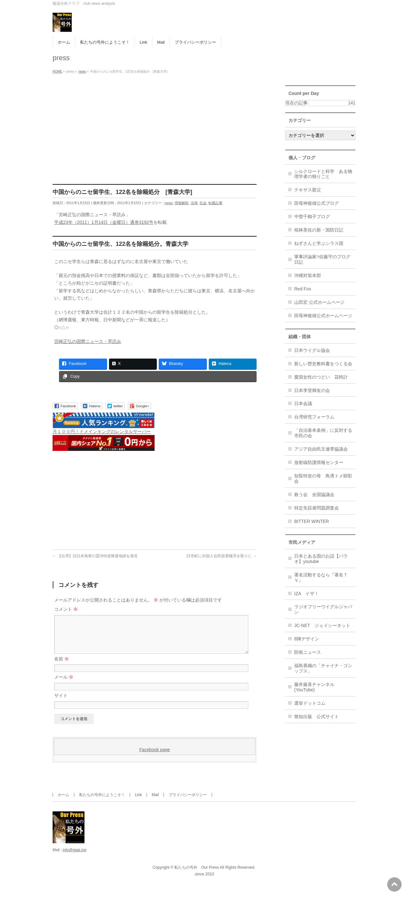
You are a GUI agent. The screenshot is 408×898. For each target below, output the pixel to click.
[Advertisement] (155, 136)
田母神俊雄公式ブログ (316, 203)
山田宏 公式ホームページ (319, 302)
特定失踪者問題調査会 (316, 507)
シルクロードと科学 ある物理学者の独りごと (323, 174)
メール (63, 684)
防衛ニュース (307, 652)
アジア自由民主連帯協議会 (321, 449)
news (168, 203)
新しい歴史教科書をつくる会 (323, 363)
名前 (61, 666)
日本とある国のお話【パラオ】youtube (321, 558)
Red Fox (302, 288)
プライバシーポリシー (188, 802)
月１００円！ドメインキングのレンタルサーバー (102, 431)
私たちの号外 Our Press (196, 875)
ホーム (63, 802)
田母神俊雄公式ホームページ (323, 315)
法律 (194, 203)
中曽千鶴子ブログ (312, 216)
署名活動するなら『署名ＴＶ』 (321, 577)
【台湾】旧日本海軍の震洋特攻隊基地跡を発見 (95, 556)
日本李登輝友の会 (312, 390)
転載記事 (215, 203)
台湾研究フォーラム (314, 416)
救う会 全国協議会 (314, 494)
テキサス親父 (307, 189)
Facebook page (154, 757)
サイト (61, 703)
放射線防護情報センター (318, 462)
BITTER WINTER (311, 521)
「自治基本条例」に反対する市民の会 (323, 433)
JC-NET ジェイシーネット (322, 625)
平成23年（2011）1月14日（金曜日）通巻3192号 (103, 222)
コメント (66, 609)
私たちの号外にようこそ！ (102, 802)
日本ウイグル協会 (312, 350)
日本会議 (303, 403)
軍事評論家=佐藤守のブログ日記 (322, 259)
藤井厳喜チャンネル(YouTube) (314, 687)
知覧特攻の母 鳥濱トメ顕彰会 (323, 478)
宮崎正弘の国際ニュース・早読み (87, 341)
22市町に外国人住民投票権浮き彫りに (221, 556)
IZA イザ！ (306, 593)
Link (138, 802)
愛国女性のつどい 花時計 (321, 377)
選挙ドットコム (309, 703)
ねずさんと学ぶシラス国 (318, 243)
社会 (203, 203)
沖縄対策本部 (307, 275)
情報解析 (182, 203)
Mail (155, 802)
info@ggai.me (74, 857)
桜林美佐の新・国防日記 (318, 229)
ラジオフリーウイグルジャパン (323, 609)
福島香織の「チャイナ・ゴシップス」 (323, 668)
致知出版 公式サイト (316, 716)
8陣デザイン (306, 638)
